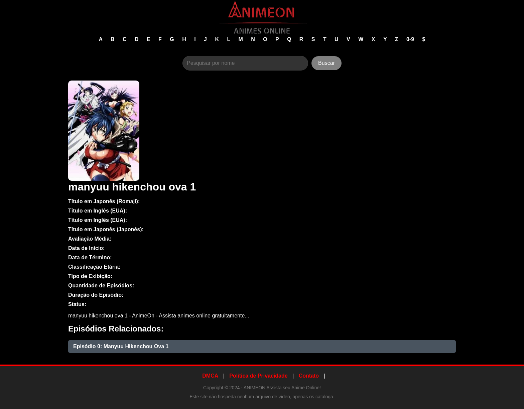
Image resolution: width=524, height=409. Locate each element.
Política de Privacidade (258, 376)
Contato (309, 376)
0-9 (411, 39)
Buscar (326, 63)
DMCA (210, 376)
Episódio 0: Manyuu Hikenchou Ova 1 (120, 346)
